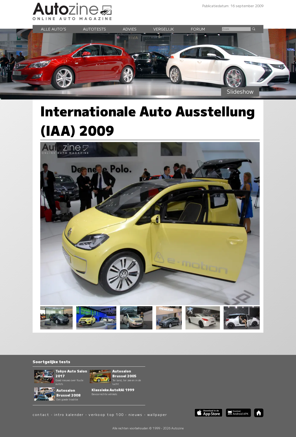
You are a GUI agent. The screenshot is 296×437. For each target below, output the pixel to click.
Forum (198, 29)
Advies (129, 29)
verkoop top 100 (106, 414)
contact (41, 414)
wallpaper (157, 414)
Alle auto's (53, 29)
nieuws (135, 414)
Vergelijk (163, 29)
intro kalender (69, 414)
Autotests (94, 29)
